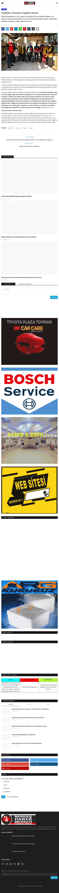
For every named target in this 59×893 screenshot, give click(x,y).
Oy (3, 796)
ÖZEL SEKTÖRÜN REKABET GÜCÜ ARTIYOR (23, 734)
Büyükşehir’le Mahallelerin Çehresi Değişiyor (23, 836)
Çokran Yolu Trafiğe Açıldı (18, 851)
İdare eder (6, 788)
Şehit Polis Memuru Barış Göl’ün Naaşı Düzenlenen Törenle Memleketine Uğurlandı (29, 140)
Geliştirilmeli (7, 791)
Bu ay (29, 704)
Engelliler (11, 128)
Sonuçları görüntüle (12, 796)
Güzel (5, 785)
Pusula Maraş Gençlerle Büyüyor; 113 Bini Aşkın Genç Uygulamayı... (31, 709)
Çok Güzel (6, 781)
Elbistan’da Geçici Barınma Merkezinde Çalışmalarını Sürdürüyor (21, 277)
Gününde (18, 128)
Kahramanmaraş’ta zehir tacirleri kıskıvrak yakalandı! (27, 743)
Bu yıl (48, 704)
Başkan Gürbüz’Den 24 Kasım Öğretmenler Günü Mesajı (18, 237)
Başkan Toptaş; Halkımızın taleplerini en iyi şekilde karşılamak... (29, 726)
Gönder (54, 297)
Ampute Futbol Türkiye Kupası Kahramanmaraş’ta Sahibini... (28, 717)
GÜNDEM (4, 9)
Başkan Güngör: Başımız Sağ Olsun (29, 146)
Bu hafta (10, 704)
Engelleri (25, 128)
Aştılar (31, 128)
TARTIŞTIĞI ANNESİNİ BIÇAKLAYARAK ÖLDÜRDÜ (16, 196)
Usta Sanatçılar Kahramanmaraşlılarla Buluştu (23, 843)
